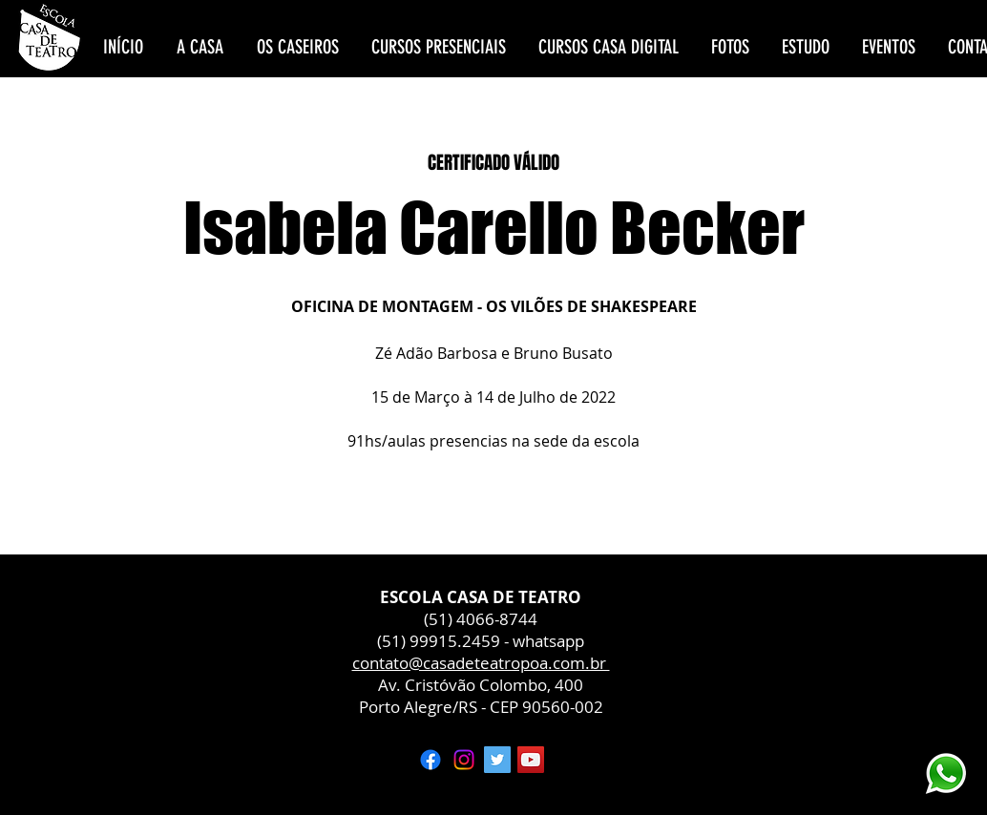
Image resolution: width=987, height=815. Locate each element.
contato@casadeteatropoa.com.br (481, 663)
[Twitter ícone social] (497, 759)
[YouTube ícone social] (530, 759)
